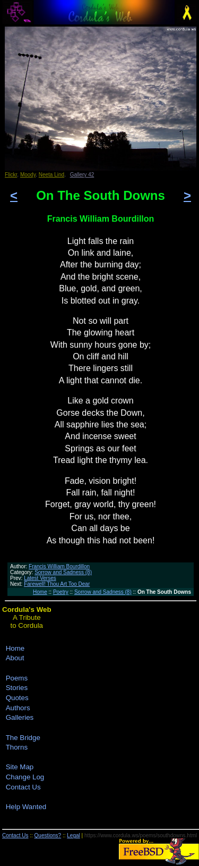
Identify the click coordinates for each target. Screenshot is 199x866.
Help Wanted (26, 807)
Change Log (25, 777)
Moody (28, 175)
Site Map (20, 767)
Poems (17, 678)
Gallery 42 (82, 175)
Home (40, 592)
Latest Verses (40, 578)
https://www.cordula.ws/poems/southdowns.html (140, 835)
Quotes (17, 698)
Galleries (20, 717)
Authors (18, 708)
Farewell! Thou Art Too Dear (57, 584)
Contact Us (23, 787)
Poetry (60, 592)
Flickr (11, 175)
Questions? (48, 835)
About (15, 658)
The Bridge (23, 738)
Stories (17, 688)
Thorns (17, 747)
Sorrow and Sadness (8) (63, 572)
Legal (73, 835)
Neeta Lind (51, 175)
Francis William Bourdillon (59, 566)
